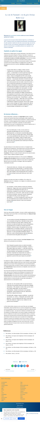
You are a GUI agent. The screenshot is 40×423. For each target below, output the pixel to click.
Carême (21, 391)
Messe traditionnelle (24, 385)
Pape (21, 382)
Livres (2, 392)
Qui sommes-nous (20, 403)
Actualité (13, 3)
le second (12, 35)
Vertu (21, 383)
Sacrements (22, 386)
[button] (0, 3)
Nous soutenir (20, 405)
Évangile (3, 383)
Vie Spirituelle (4, 382)
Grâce (21, 397)
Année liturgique (4, 385)
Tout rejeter (14, 418)
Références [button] (7, 331)
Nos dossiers (19, 3)
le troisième (18, 35)
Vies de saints (4, 397)
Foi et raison (22, 394)
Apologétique (3, 394)
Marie (21, 395)
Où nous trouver (20, 407)
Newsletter (36, 3)
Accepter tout (21, 418)
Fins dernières (23, 388)
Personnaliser (7, 418)
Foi (2, 391)
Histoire (2, 386)
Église (2, 400)
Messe (2, 389)
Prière (2, 395)
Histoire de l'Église (24, 392)
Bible (2, 388)
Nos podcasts (29, 3)
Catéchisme (22, 389)
